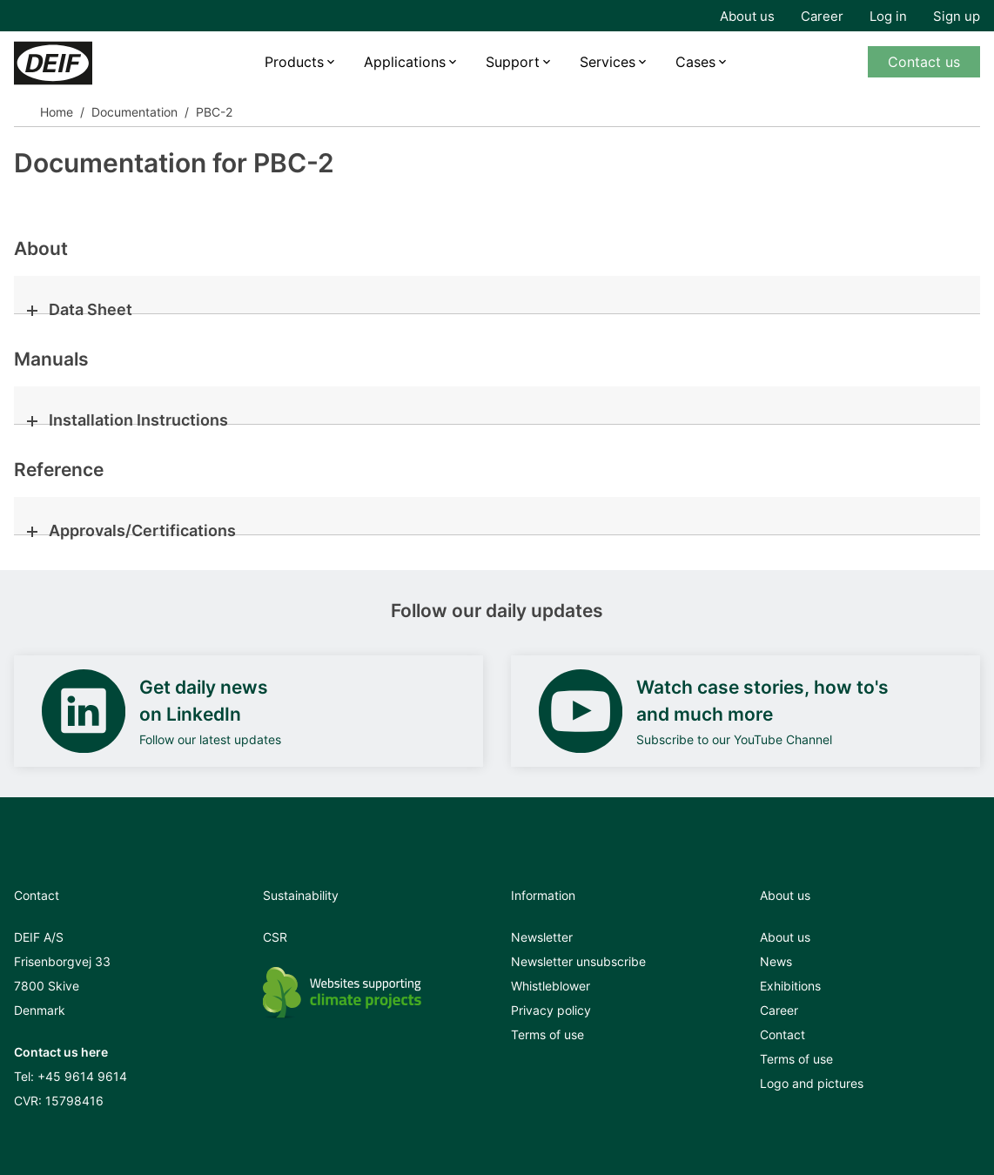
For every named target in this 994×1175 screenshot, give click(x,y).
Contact (782, 1034)
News (776, 961)
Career (822, 16)
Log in (888, 16)
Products (294, 61)
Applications (405, 61)
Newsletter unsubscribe (578, 961)
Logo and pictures (811, 1083)
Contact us (924, 61)
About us (747, 16)
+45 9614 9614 (82, 1076)
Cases (695, 61)
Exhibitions (790, 985)
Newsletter (542, 937)
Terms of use (547, 1034)
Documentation (134, 111)
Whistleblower (550, 985)
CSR (275, 937)
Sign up (956, 16)
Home (56, 111)
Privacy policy (551, 1010)
